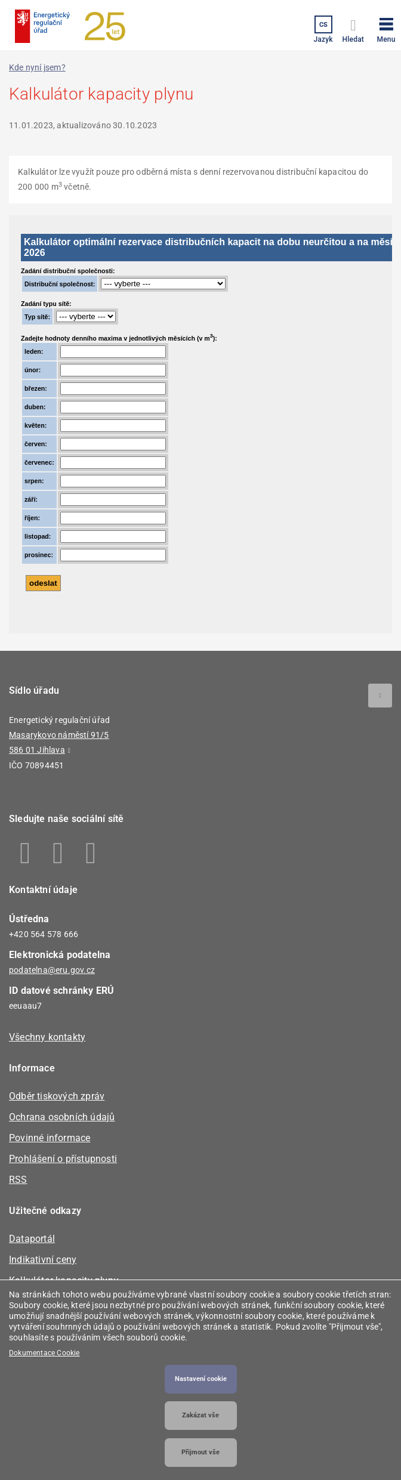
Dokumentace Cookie (44, 1353)
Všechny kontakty (47, 1037)
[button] (386, 28)
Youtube (91, 853)
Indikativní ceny (42, 1259)
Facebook (25, 853)
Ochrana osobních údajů (62, 1117)
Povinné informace (49, 1138)
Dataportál (32, 1238)
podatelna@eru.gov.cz (52, 970)
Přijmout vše (200, 1452)
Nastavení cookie (201, 1379)
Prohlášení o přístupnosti (63, 1158)
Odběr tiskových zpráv (56, 1096)
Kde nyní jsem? (37, 67)
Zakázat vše (200, 1415)
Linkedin (58, 853)
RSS (18, 1179)
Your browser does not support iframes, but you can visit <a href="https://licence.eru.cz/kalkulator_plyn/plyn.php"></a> (200, 424)
